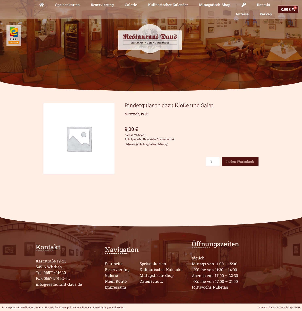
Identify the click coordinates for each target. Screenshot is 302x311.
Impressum (115, 287)
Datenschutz (151, 281)
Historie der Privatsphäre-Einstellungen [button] (68, 307)
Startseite (114, 263)
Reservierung (102, 4)
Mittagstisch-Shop (214, 4)
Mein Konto (116, 281)
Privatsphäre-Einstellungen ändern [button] (22, 307)
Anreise (242, 14)
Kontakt (263, 4)
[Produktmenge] (213, 161)
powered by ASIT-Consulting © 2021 (279, 307)
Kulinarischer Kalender (168, 4)
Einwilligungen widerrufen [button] (108, 307)
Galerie (131, 4)
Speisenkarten (67, 4)
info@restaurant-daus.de (59, 284)
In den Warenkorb (240, 161)
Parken (266, 14)
